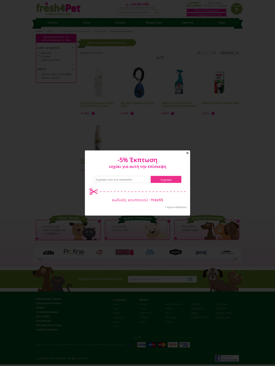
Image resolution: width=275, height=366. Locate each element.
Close (187, 153)
